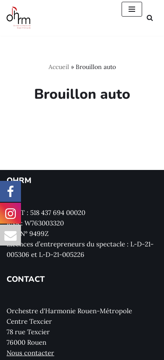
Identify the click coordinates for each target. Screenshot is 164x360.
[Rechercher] (150, 17)
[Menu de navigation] (132, 9)
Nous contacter (30, 353)
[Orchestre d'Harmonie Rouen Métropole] (19, 18)
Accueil (59, 67)
